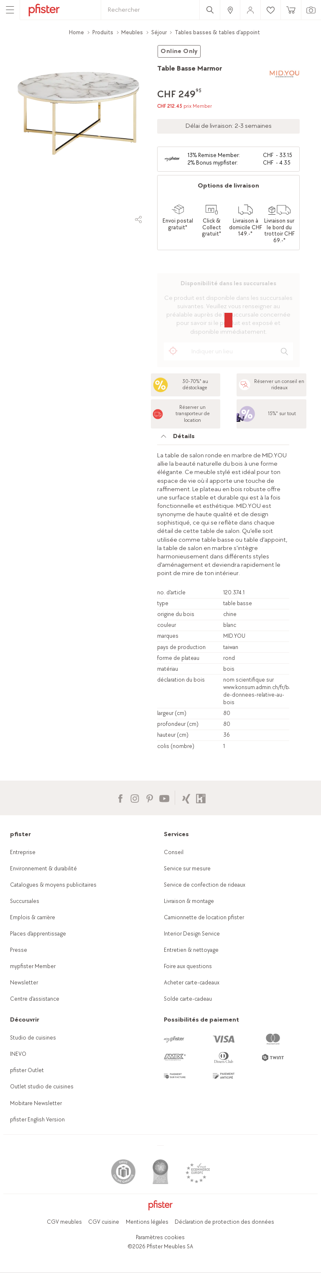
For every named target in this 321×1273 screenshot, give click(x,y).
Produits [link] (102, 32)
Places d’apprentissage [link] (38, 933)
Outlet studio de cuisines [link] (42, 1086)
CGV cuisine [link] (103, 1221)
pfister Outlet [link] (27, 1070)
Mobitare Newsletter (36, 1103)
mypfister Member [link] (33, 966)
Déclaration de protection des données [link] (224, 1221)
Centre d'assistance (34, 998)
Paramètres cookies (160, 1237)
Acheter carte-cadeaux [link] (191, 982)
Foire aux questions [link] (188, 966)
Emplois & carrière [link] (32, 917)
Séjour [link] (159, 32)
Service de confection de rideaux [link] (204, 884)
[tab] (223, 438)
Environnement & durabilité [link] (43, 868)
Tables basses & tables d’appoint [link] (217, 32)
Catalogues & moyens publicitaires (53, 884)
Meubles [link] (132, 32)
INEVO (18, 1053)
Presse (18, 949)
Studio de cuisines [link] (33, 1037)
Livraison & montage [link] (189, 901)
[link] (230, 10)
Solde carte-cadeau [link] (188, 998)
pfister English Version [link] (37, 1119)
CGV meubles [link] (64, 1221)
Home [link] (76, 32)
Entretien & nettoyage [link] (191, 949)
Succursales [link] (24, 901)
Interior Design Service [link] (192, 933)
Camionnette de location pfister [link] (204, 917)
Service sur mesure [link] (187, 868)
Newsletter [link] (24, 982)
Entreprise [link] (23, 852)
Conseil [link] (173, 852)
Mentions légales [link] (147, 1221)
